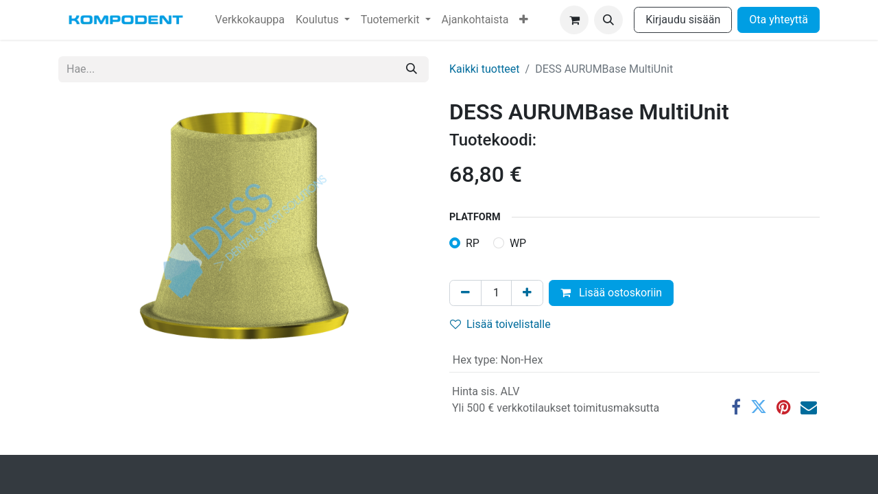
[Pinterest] (783, 407)
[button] (608, 19)
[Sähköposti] (808, 407)
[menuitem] (250, 20)
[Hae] (411, 69)
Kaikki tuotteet (484, 68)
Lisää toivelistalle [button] (500, 324)
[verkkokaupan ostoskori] (574, 19)
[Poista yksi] (465, 293)
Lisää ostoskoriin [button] (611, 292)
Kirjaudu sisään (682, 19)
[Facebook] (736, 407)
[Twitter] (758, 407)
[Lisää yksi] (527, 293)
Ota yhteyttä (778, 19)
